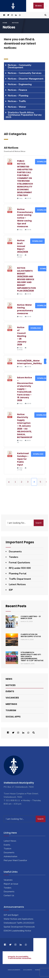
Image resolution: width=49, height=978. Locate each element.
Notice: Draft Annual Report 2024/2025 (22, 246)
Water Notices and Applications (18, 918)
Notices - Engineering (20, 84)
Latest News (10, 840)
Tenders (13, 557)
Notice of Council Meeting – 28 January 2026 (21, 336)
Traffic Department (20, 578)
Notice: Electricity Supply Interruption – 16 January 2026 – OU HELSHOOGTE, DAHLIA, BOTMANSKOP (24, 426)
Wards (37, 970)
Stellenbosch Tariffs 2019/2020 (19, 922)
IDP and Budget (11, 914)
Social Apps (13, 716)
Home (5, 23)
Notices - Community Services (24, 73)
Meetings (11, 704)
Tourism (11, 710)
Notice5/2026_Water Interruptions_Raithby (29, 362)
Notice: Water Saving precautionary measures (25, 309)
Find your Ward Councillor (15, 860)
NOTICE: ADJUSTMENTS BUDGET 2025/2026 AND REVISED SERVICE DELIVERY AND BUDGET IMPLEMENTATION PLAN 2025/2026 (26, 279)
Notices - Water (17, 106)
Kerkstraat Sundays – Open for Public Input (23, 459)
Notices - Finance (17, 90)
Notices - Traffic (17, 101)
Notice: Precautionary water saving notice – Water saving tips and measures (25, 218)
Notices (11, 685)
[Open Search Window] (45, 15)
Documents (15, 551)
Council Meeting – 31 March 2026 (31, 617)
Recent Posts (16, 606)
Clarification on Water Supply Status (31, 635)
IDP (11, 589)
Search (39, 523)
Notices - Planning (18, 95)
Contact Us (9, 895)
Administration (10, 856)
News (9, 678)
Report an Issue (11, 883)
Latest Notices (17, 584)
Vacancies (12, 697)
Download (37, 241)
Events (10, 691)
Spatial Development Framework (19, 926)
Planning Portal (17, 573)
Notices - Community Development (19, 66)
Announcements (14, 970)
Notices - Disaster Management (26, 78)
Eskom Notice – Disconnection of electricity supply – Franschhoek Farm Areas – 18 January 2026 (25, 389)
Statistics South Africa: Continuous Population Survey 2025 (23, 115)
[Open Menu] (46, 6)
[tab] (24, 66)
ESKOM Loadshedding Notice (17, 930)
